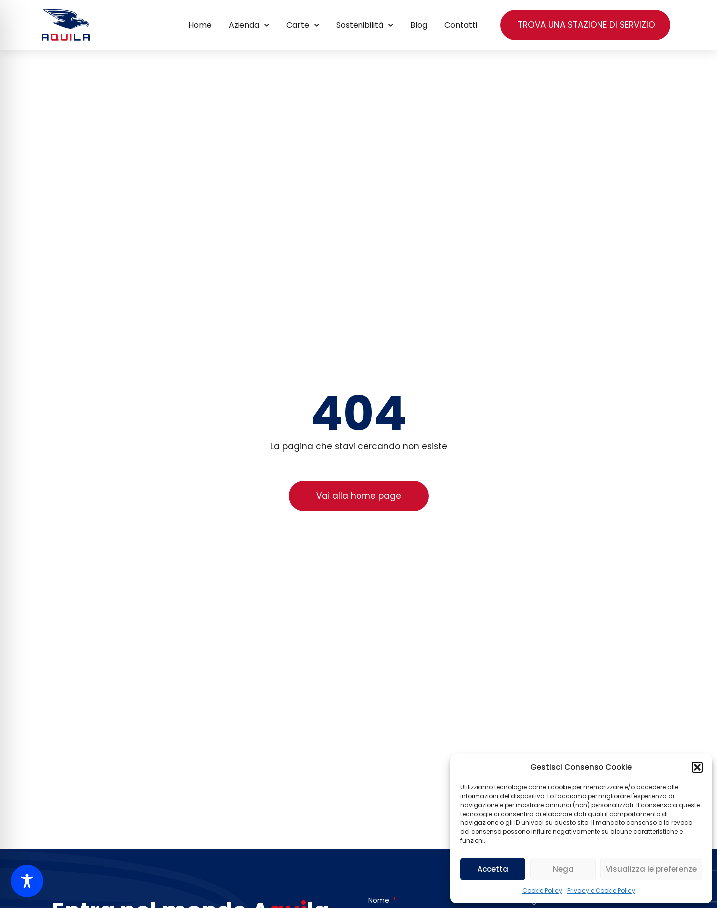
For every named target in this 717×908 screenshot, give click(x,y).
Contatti (460, 25)
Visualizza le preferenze (651, 869)
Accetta (493, 869)
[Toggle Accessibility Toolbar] (27, 881)
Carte (302, 25)
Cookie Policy (542, 890)
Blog (418, 25)
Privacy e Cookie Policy (601, 890)
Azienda (249, 25)
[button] (697, 767)
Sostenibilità (364, 25)
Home (200, 25)
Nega (563, 869)
